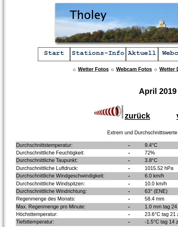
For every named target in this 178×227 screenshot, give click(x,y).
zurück (121, 115)
